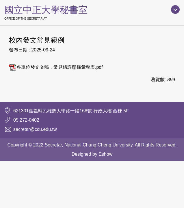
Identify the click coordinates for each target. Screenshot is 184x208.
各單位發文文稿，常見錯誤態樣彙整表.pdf (56, 67)
